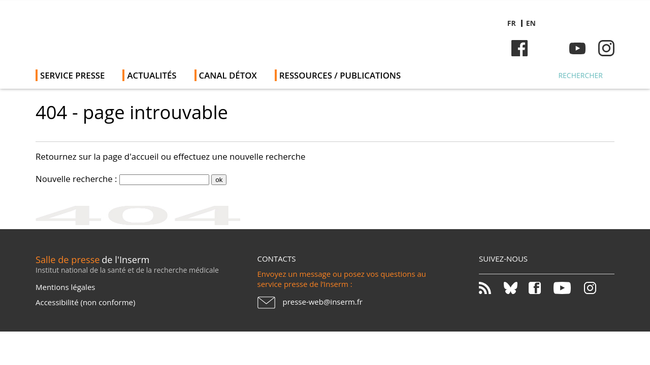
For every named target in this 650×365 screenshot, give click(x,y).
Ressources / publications (340, 75)
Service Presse (72, 75)
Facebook (519, 48)
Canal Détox (228, 75)
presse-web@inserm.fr (323, 302)
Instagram (606, 48)
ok (218, 180)
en (531, 23)
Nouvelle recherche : (76, 179)
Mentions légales (65, 287)
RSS (490, 288)
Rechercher (580, 75)
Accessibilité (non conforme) (85, 302)
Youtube (577, 48)
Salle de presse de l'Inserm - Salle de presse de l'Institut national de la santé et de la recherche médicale (179, 30)
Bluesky (548, 48)
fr (511, 23)
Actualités (151, 75)
